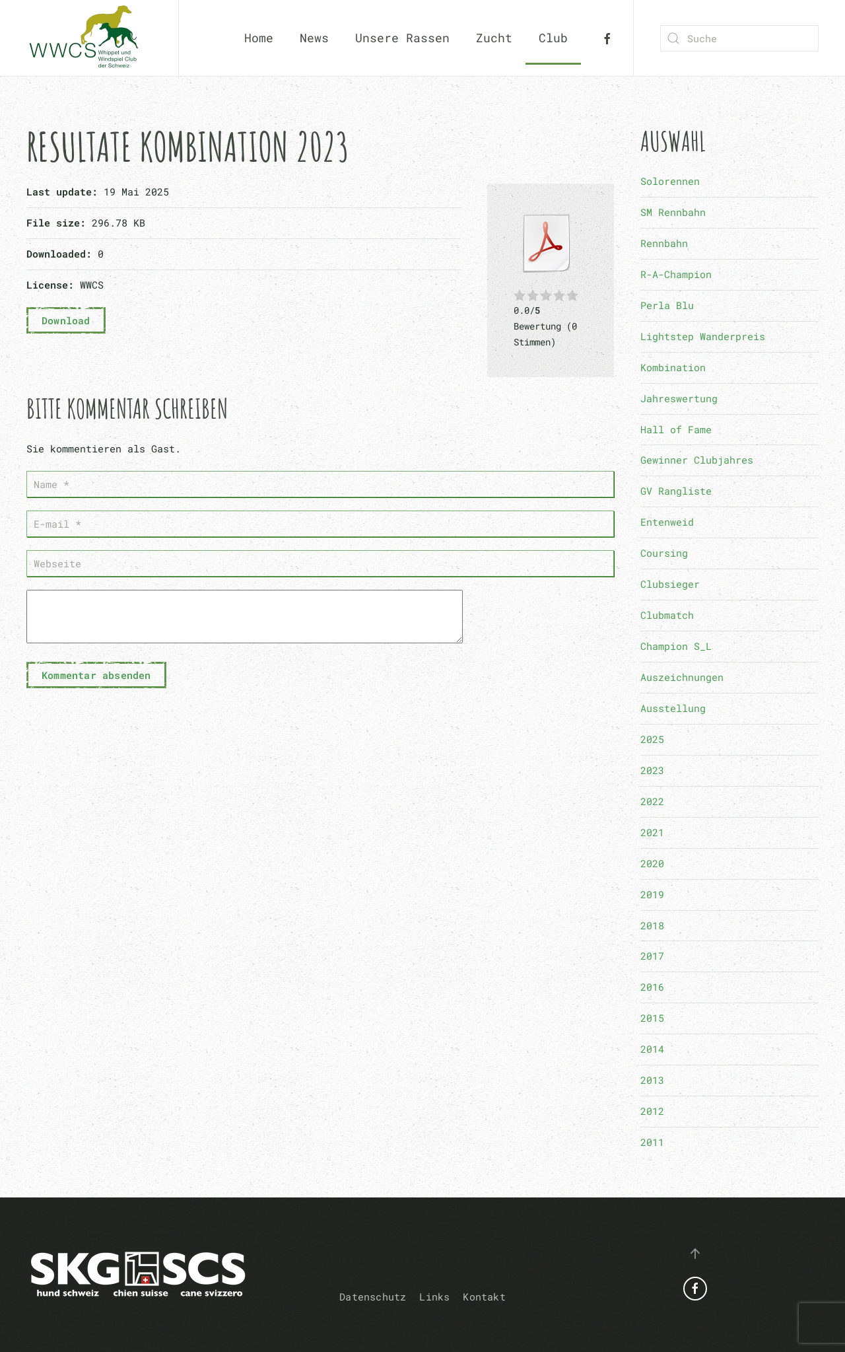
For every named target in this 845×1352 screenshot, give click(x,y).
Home (258, 38)
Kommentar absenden (96, 685)
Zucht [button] (494, 38)
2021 (652, 832)
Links (434, 1296)
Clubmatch (667, 615)
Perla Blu (667, 305)
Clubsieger (670, 583)
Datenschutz (372, 1296)
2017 (652, 955)
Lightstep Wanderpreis (702, 336)
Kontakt (484, 1296)
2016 (652, 986)
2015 (652, 1017)
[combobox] (739, 38)
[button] (695, 1253)
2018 (652, 925)
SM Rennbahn (673, 212)
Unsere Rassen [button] (402, 38)
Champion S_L (676, 646)
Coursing (664, 552)
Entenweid (667, 521)
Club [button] (553, 38)
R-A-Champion (676, 274)
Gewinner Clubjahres (696, 459)
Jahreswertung (679, 398)
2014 (652, 1048)
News (314, 38)
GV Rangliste (676, 490)
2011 (652, 1142)
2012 (652, 1111)
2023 (652, 770)
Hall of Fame (676, 429)
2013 (652, 1079)
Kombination (673, 367)
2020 (652, 863)
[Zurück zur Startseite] (89, 38)
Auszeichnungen (682, 677)
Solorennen (670, 181)
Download (66, 320)
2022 (652, 801)
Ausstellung (673, 708)
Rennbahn (664, 243)
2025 (652, 739)
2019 (652, 894)
